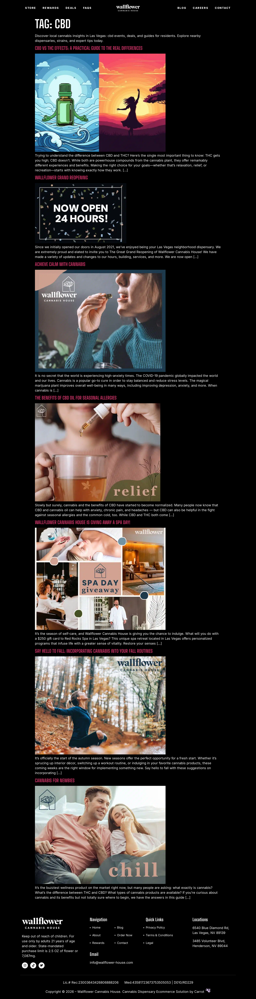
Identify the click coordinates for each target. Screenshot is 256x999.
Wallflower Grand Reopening (61, 177)
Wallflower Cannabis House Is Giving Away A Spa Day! (82, 522)
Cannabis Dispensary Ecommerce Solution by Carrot (166, 992)
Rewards (51, 7)
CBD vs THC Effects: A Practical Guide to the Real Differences (89, 48)
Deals (71, 7)
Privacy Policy (155, 927)
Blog (181, 7)
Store (30, 7)
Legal (149, 943)
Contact (223, 7)
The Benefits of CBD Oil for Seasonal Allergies (76, 398)
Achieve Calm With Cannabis (60, 264)
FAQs (87, 7)
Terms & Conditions (159, 935)
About (96, 935)
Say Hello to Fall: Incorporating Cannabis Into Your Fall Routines (94, 651)
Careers (200, 7)
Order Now (125, 935)
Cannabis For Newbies (55, 780)
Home (96, 927)
